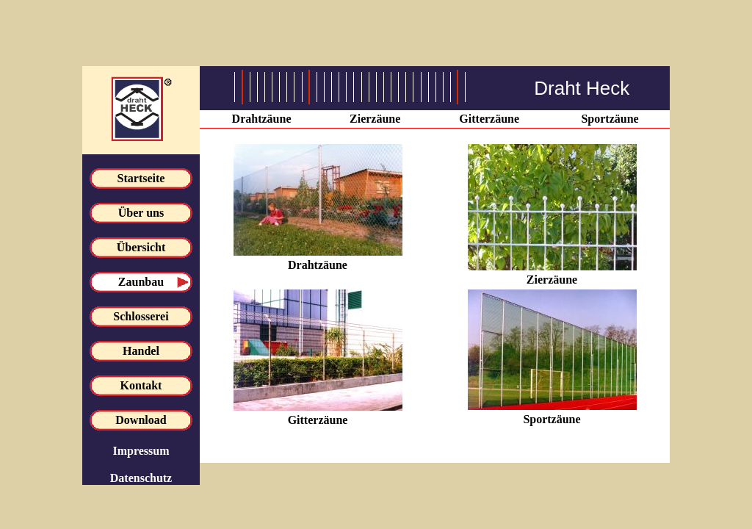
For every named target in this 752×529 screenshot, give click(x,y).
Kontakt (141, 385)
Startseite (141, 178)
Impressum (140, 451)
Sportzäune (609, 118)
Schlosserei (140, 316)
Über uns (141, 212)
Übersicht (141, 247)
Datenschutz (141, 478)
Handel (141, 351)
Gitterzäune (489, 118)
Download (140, 420)
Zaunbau (141, 282)
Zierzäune (375, 118)
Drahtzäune (262, 118)
